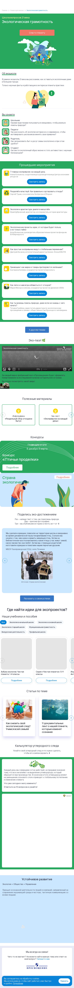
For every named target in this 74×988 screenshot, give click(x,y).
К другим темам (37, 329)
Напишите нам (43, 959)
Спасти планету (37, 32)
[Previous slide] (2, 414)
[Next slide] (71, 414)
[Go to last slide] (4, 560)
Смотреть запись (37, 181)
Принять (64, 981)
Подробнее (12, 467)
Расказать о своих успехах (37, 598)
